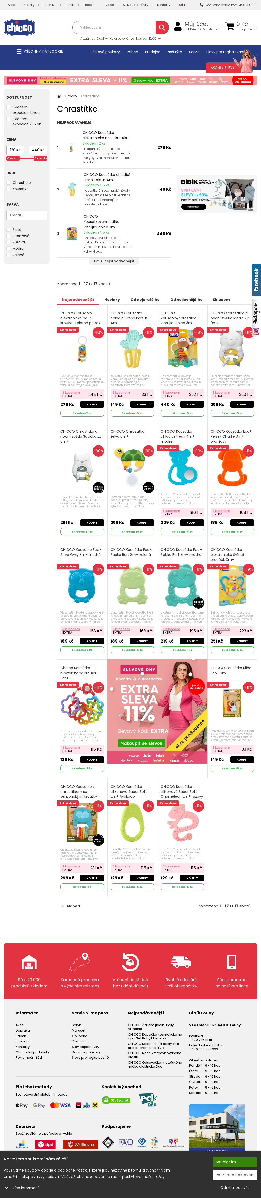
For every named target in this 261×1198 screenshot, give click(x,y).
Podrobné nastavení (235, 1174)
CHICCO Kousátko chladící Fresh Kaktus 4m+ (107, 177)
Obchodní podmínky (33, 1048)
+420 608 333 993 (203, 1045)
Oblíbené (79, 1031)
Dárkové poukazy (105, 51)
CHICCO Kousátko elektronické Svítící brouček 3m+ (227, 553)
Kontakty (163, 5)
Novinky (118, 299)
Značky (29, 5)
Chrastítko (22, 182)
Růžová (19, 242)
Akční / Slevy (229, 67)
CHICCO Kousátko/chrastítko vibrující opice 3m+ (101, 222)
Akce (11, 5)
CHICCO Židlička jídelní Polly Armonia (151, 1022)
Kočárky (155, 38)
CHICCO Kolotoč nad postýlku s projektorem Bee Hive (153, 1041)
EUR (184, 5)
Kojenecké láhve (122, 38)
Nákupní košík (247, 29)
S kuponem (71, 391)
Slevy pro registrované (225, 51)
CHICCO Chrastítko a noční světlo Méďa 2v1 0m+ (230, 318)
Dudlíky (102, 38)
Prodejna (90, 5)
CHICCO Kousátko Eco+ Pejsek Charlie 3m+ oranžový (231, 435)
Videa (110, 5)
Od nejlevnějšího (200, 299)
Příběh (132, 51)
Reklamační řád (29, 1053)
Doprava (50, 5)
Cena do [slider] (40, 158)
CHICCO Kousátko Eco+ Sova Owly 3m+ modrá (81, 550)
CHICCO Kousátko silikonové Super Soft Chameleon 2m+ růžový (182, 788)
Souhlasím (226, 1161)
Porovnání (80, 1037)
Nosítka (141, 38)
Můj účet (197, 24)
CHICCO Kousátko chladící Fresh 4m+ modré (178, 435)
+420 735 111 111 (200, 1035)
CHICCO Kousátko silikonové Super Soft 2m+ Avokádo (129, 788)
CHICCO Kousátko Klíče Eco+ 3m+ (231, 668)
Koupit (91, 403)
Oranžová (21, 235)
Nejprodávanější (80, 299)
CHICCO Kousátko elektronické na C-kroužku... (107, 135)
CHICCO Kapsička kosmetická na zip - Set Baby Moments (155, 1032)
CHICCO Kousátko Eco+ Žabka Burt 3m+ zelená (131, 550)
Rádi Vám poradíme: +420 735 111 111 (228, 5)
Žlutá (17, 229)
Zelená (18, 254)
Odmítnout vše (235, 1187)
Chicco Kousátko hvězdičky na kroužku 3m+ (79, 670)
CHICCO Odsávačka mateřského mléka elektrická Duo (155, 1060)
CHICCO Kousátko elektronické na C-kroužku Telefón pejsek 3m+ (81, 320)
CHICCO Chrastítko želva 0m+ (128, 433)
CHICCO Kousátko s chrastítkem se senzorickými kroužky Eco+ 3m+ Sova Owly (79, 791)
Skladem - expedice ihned (26, 110)
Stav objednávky (135, 5)
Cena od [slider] (13, 158)
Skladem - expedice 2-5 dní (27, 121)
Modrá (18, 248)
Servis (70, 5)
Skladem (238, 299)
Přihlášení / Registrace (201, 29)
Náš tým (175, 51)
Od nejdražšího (154, 299)
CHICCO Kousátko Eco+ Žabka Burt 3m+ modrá (181, 550)
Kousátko (21, 188)
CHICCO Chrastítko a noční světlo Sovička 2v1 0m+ (82, 435)
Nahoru (72, 901)
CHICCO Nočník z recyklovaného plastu (154, 1051)
